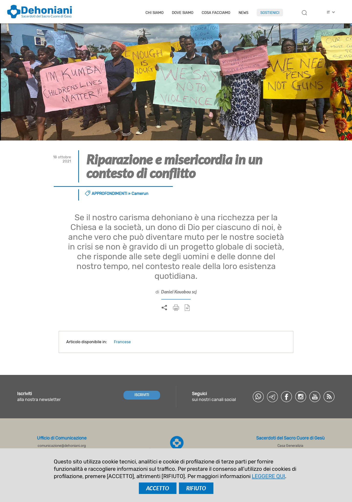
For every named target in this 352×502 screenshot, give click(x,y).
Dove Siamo (182, 13)
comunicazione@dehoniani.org (62, 446)
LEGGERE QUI (268, 476)
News (243, 13)
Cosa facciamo (216, 13)
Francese (122, 342)
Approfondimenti (109, 193)
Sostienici (269, 12)
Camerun (140, 193)
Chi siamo (154, 13)
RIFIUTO (196, 488)
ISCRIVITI (141, 395)
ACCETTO (157, 488)
